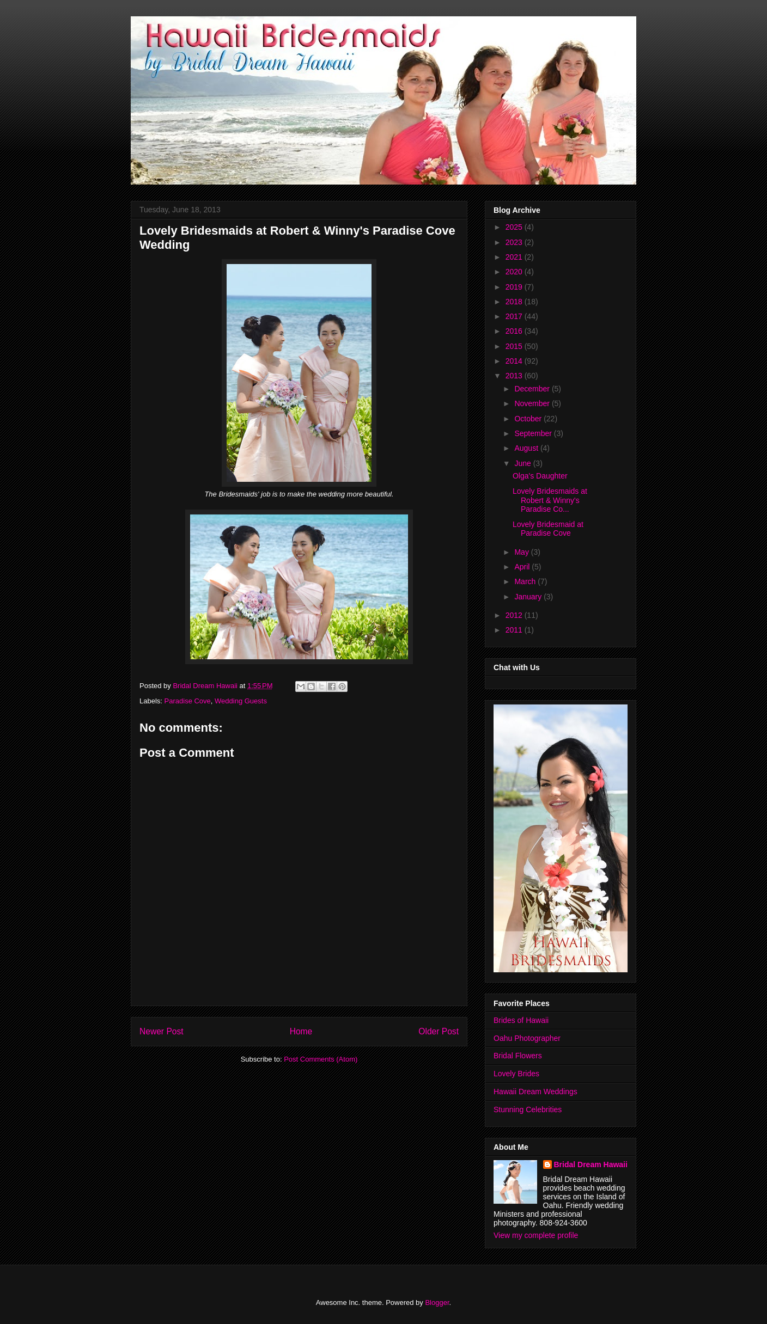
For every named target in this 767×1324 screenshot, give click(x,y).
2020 (515, 271)
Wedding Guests (241, 701)
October (529, 418)
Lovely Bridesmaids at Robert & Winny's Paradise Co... (550, 500)
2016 (515, 331)
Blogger (437, 1302)
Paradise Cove (188, 701)
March (526, 581)
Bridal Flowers (518, 1055)
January (529, 596)
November (532, 403)
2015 (515, 346)
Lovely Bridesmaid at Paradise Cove (548, 529)
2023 (515, 242)
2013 (515, 375)
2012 (515, 615)
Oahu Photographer (527, 1038)
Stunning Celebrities (528, 1109)
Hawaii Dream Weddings (535, 1091)
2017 (515, 316)
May (522, 552)
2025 (515, 227)
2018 (515, 301)
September (533, 433)
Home (301, 1031)
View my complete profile (536, 1235)
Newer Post (161, 1031)
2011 (515, 630)
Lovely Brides (516, 1073)
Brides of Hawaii (521, 1020)
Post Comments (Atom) (320, 1059)
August (527, 448)
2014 (515, 361)
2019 (515, 287)
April (523, 566)
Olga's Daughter (540, 475)
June (523, 463)
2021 (515, 257)
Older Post (438, 1031)
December (532, 388)
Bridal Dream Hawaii (591, 1164)
